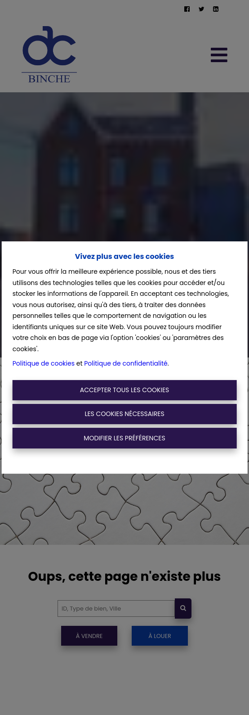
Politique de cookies (44, 363)
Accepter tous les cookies (124, 389)
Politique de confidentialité (125, 363)
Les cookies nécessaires (124, 413)
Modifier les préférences (124, 438)
